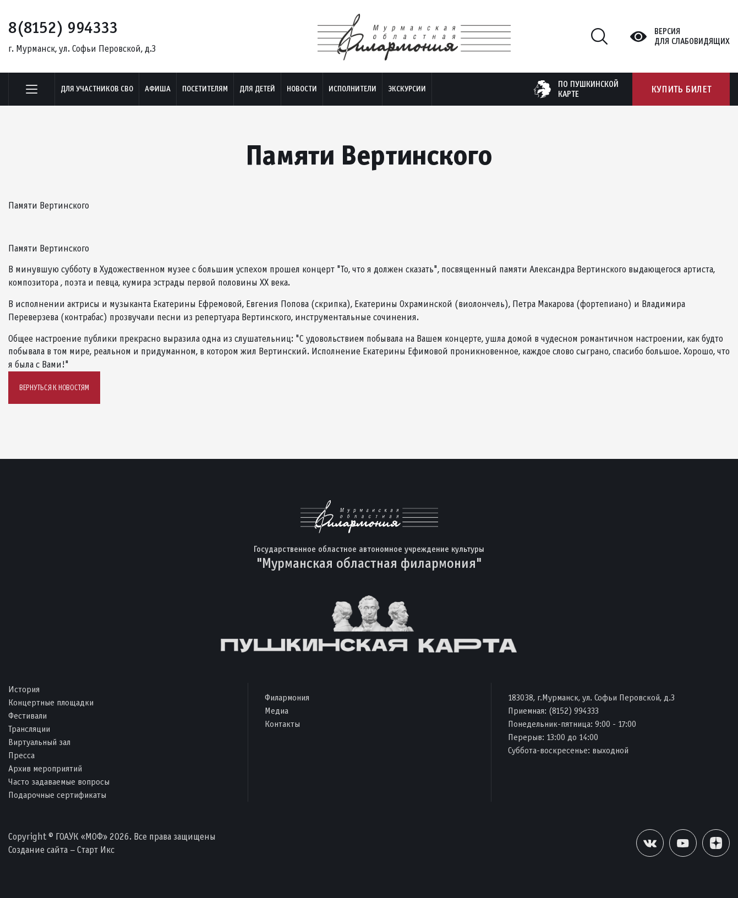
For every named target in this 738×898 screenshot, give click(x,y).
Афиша (158, 89)
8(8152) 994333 (63, 27)
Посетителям (205, 89)
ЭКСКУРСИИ (407, 89)
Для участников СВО (97, 89)
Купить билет (681, 89)
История (24, 689)
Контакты (282, 724)
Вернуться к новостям (54, 388)
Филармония (287, 697)
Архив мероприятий (45, 768)
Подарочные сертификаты (57, 795)
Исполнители (352, 89)
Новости (302, 89)
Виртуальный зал (39, 742)
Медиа (276, 710)
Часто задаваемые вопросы (59, 781)
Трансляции (29, 729)
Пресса (21, 755)
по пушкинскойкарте (588, 89)
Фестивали (27, 715)
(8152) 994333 (574, 710)
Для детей (257, 89)
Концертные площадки (51, 702)
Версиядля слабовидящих (692, 36)
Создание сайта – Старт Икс (61, 850)
